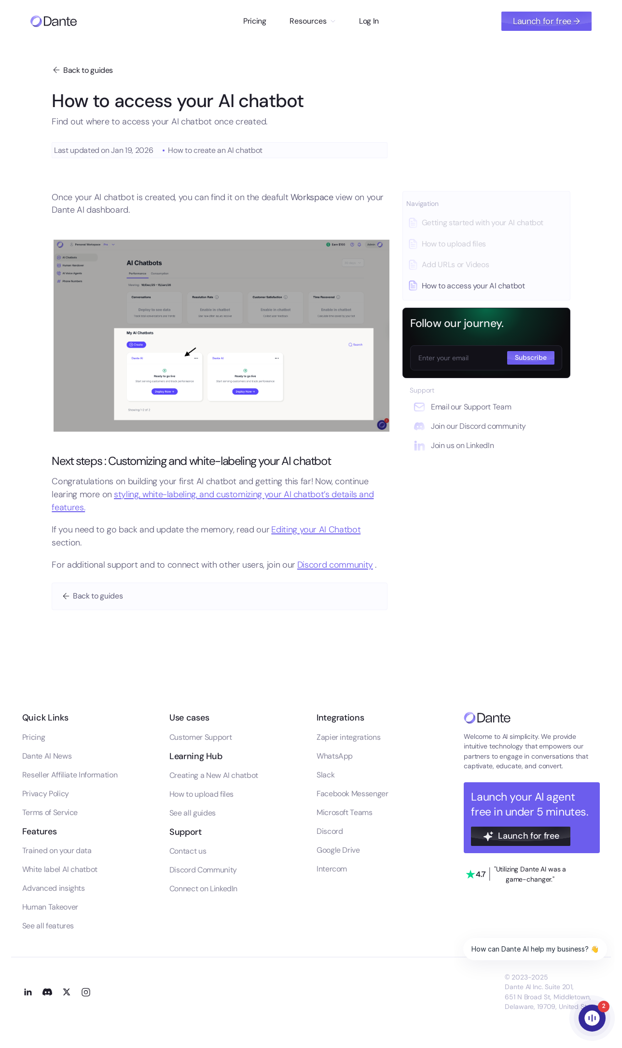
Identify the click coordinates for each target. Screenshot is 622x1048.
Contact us (187, 851)
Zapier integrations (348, 737)
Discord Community (203, 870)
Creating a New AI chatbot (213, 775)
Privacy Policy (45, 794)
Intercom (332, 869)
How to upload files (201, 794)
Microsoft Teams (345, 812)
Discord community (335, 564)
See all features (48, 926)
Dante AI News (46, 756)
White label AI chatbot (59, 869)
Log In (369, 21)
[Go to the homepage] (487, 718)
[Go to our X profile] (66, 992)
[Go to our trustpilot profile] (516, 874)
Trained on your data (57, 850)
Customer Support (200, 737)
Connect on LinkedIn (203, 889)
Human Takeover (50, 907)
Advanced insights (53, 888)
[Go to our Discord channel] (47, 992)
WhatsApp (335, 756)
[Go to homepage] (53, 21)
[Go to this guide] (486, 223)
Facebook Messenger (352, 794)
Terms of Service (50, 812)
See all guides (192, 813)
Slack (325, 775)
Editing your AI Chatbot (315, 529)
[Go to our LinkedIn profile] (28, 992)
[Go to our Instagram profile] (86, 992)
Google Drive (338, 850)
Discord (330, 831)
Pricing (254, 21)
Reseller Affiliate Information (69, 775)
